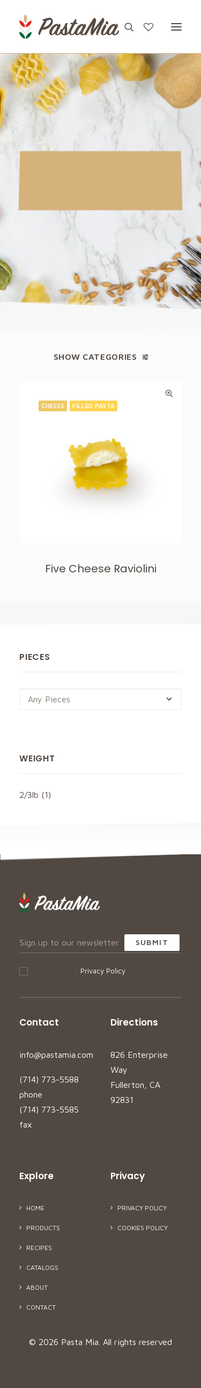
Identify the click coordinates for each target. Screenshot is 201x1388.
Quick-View (169, 393)
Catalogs (42, 1267)
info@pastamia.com (56, 1054)
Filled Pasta (93, 405)
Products (43, 1228)
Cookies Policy (142, 1228)
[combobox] (100, 699)
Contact (41, 1307)
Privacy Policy (102, 970)
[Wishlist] (143, 27)
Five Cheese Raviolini (101, 568)
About (37, 1287)
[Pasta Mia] (69, 26)
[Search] (124, 27)
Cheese (52, 405)
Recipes (39, 1248)
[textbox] (100, 699)
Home (35, 1208)
